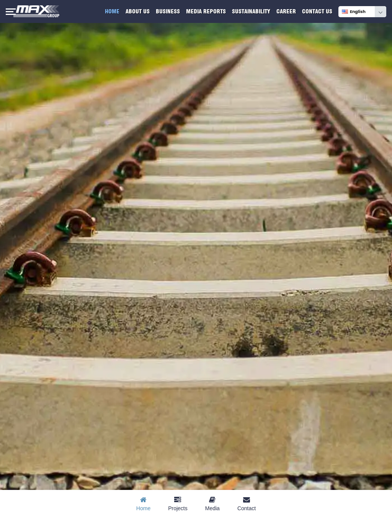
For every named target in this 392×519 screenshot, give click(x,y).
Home (112, 11)
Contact (246, 503)
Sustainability (251, 11)
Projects (178, 503)
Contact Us (317, 11)
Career (286, 11)
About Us (138, 11)
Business (168, 11)
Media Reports (206, 11)
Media (212, 503)
